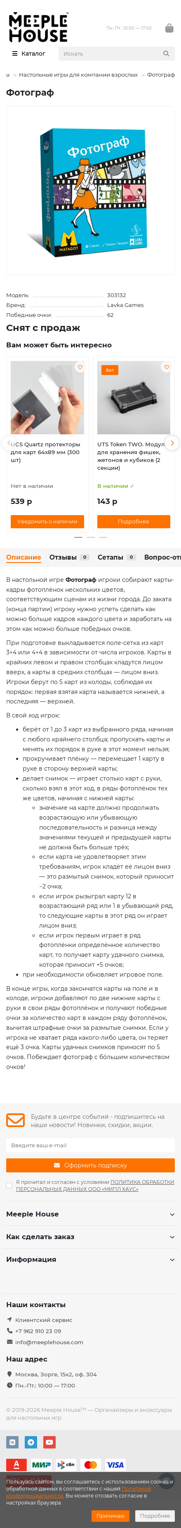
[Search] (117, 54)
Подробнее (155, 1516)
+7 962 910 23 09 (38, 1331)
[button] (9, 443)
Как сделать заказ (90, 1237)
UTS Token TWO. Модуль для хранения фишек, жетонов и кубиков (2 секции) (132, 456)
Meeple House (90, 1214)
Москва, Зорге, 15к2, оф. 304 (56, 1374)
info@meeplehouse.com (49, 1342)
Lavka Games (125, 305)
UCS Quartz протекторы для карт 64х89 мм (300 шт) (45, 452)
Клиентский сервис (44, 1320)
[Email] (90, 1145)
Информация (90, 1259)
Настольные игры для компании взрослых (78, 74)
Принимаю (110, 1516)
